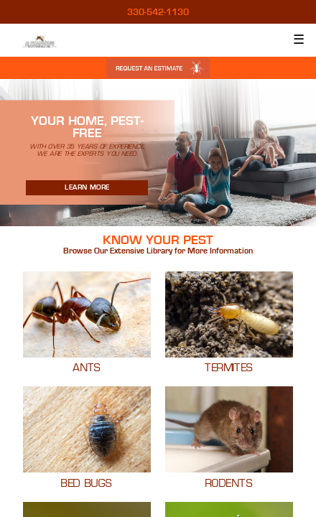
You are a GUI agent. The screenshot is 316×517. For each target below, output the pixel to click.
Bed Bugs (87, 484)
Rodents (229, 484)
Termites (229, 368)
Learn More (87, 187)
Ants (87, 368)
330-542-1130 (158, 12)
